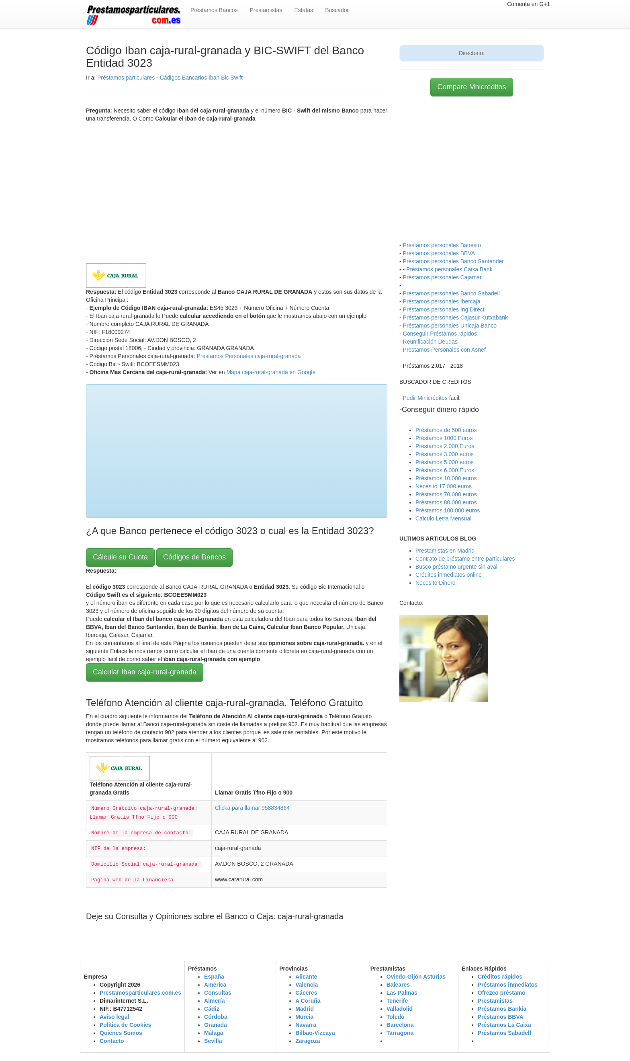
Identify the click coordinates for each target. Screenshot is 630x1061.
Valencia (306, 984)
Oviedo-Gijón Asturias (416, 976)
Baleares (398, 984)
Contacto (112, 1041)
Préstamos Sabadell (504, 1033)
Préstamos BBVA (501, 1017)
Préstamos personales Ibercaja (442, 301)
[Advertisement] (236, 191)
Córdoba (215, 1017)
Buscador (337, 10)
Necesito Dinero (435, 583)
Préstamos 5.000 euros (444, 462)
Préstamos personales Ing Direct (444, 309)
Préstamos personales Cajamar (442, 277)
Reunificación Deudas (430, 341)
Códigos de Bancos (194, 557)
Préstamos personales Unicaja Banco (450, 325)
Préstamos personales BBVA (439, 253)
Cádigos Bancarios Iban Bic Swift (201, 77)
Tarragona (400, 1033)
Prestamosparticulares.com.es (140, 992)
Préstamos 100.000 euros (447, 510)
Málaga (213, 1033)
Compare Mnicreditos (471, 87)
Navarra (305, 1025)
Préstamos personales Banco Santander (453, 261)
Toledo (396, 1017)
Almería (214, 1001)
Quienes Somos (121, 1033)
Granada (215, 1025)
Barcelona (400, 1025)
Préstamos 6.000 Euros (444, 470)
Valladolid (400, 1009)
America (215, 984)
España (214, 976)
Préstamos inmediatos (508, 984)
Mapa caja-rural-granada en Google (270, 372)
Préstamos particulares (126, 77)
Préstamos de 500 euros (446, 430)
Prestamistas (266, 10)
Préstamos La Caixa (504, 1025)
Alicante (306, 976)
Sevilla (213, 1041)
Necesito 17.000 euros (443, 486)
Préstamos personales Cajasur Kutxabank (455, 317)
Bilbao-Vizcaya (315, 1033)
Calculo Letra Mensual (443, 518)
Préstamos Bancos (214, 10)
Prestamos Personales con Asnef (444, 349)
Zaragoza (307, 1041)
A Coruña (307, 1001)
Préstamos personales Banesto (442, 245)
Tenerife (397, 1001)
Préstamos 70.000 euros (446, 494)
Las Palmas (402, 992)
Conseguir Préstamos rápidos (440, 333)
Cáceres (306, 992)
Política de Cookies (125, 1025)
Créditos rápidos (500, 976)
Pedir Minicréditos (425, 398)
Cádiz (211, 1009)
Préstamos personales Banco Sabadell (451, 293)
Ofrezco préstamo (502, 992)
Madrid (304, 1009)
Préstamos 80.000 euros (446, 502)
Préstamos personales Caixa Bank (449, 269)
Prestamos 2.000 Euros (444, 446)
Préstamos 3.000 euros (444, 454)
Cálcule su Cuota (120, 557)
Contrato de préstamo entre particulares (465, 558)
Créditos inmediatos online (448, 574)
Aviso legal (114, 1017)
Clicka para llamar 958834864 (252, 808)
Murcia (304, 1017)
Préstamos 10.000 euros (446, 478)
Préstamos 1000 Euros (443, 438)
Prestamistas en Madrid (445, 550)
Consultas (217, 992)
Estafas (303, 10)
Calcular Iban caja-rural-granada (144, 672)
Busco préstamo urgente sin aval (456, 566)
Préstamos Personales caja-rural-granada (248, 356)
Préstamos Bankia (502, 1009)
